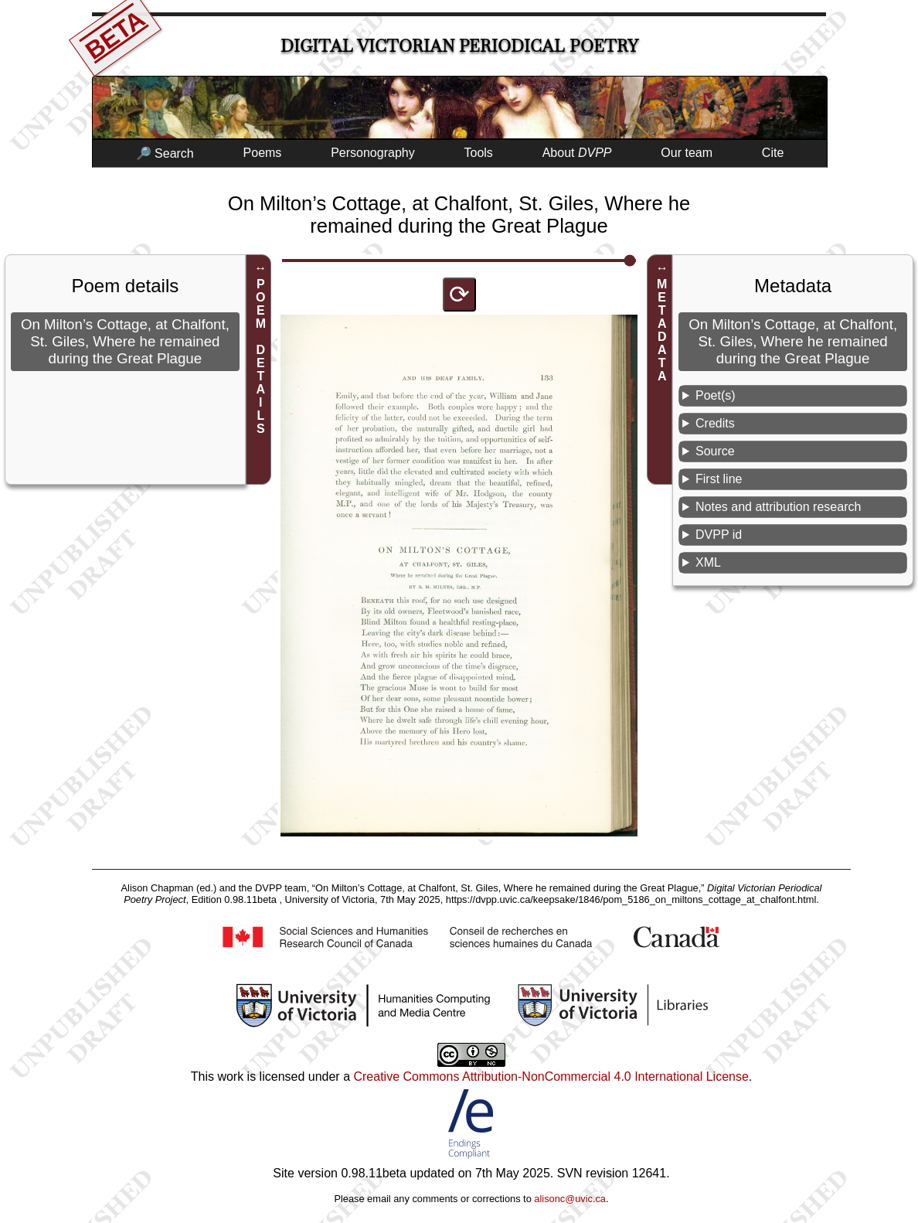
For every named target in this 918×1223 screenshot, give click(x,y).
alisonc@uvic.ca (570, 1198)
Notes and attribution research (778, 506)
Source (715, 451)
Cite (773, 152)
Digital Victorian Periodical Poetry (459, 46)
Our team (686, 152)
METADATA (661, 330)
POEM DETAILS (260, 356)
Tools (478, 152)
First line (718, 478)
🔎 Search (165, 153)
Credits (715, 423)
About (577, 152)
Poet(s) (715, 395)
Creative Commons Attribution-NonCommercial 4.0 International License (550, 1076)
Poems (262, 152)
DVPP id (718, 534)
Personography (373, 152)
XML (708, 562)
